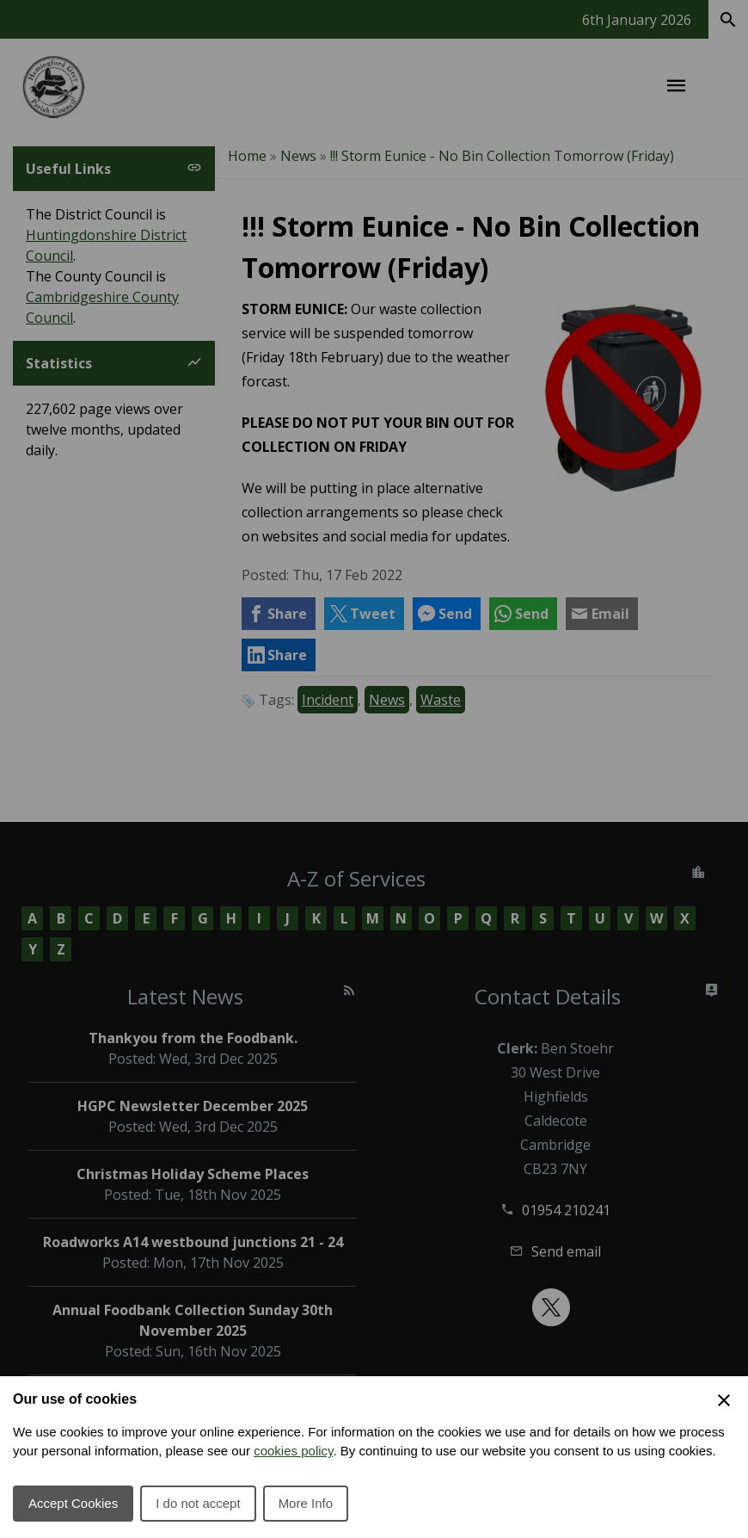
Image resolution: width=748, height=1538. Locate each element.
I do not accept (198, 1503)
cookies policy (293, 1450)
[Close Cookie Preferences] (724, 1400)
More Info (306, 1503)
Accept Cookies (73, 1503)
